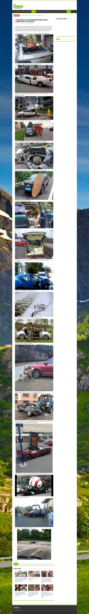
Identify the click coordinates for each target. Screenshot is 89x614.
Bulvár (38, 11)
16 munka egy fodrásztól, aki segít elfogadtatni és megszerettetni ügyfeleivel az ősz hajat (20, 593)
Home (14, 11)
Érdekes (23, 11)
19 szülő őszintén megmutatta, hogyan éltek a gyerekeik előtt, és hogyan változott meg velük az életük (47, 594)
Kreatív (54, 11)
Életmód (29, 11)
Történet (64, 11)
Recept (58, 11)
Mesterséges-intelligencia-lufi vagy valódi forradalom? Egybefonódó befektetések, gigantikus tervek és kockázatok (38, 15)
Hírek (42, 11)
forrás (16, 560)
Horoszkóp (48, 11)
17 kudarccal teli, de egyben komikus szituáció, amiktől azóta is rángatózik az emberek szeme (21, 580)
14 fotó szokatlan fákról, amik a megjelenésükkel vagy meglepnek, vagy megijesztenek (33, 593)
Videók (18, 11)
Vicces (68, 11)
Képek (33, 11)
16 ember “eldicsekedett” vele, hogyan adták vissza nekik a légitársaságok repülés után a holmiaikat (46, 580)
